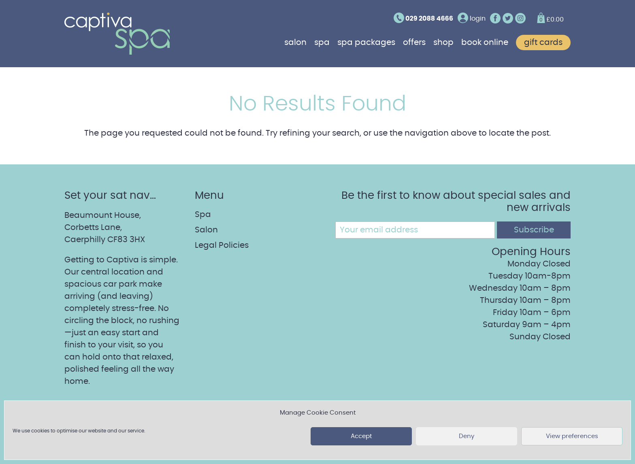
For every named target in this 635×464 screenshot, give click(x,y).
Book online (484, 42)
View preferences (572, 436)
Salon (295, 42)
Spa (322, 42)
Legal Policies (222, 245)
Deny (466, 436)
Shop (443, 42)
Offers (414, 42)
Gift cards (543, 42)
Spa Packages (366, 42)
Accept (361, 436)
